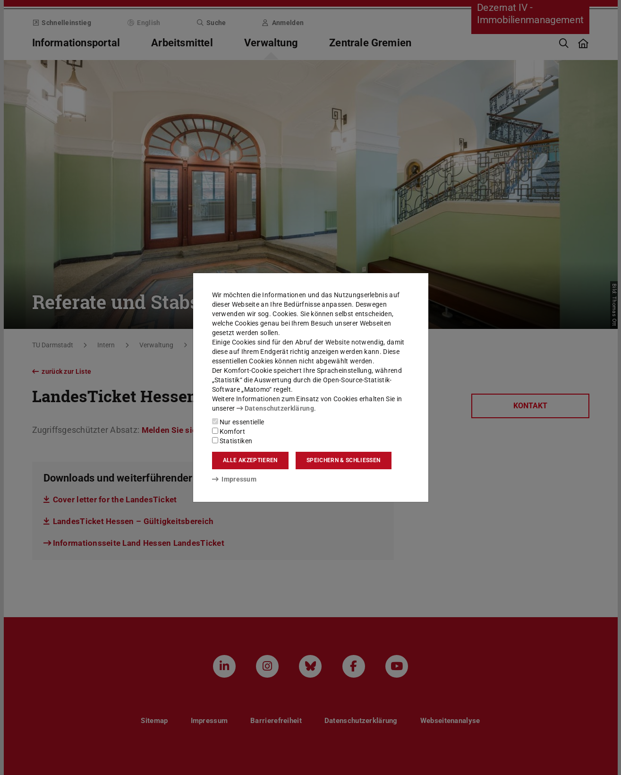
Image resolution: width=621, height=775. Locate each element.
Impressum (234, 479)
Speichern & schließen (343, 460)
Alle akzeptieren (250, 460)
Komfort (228, 431)
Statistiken (232, 441)
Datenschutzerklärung (275, 408)
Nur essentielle (238, 422)
